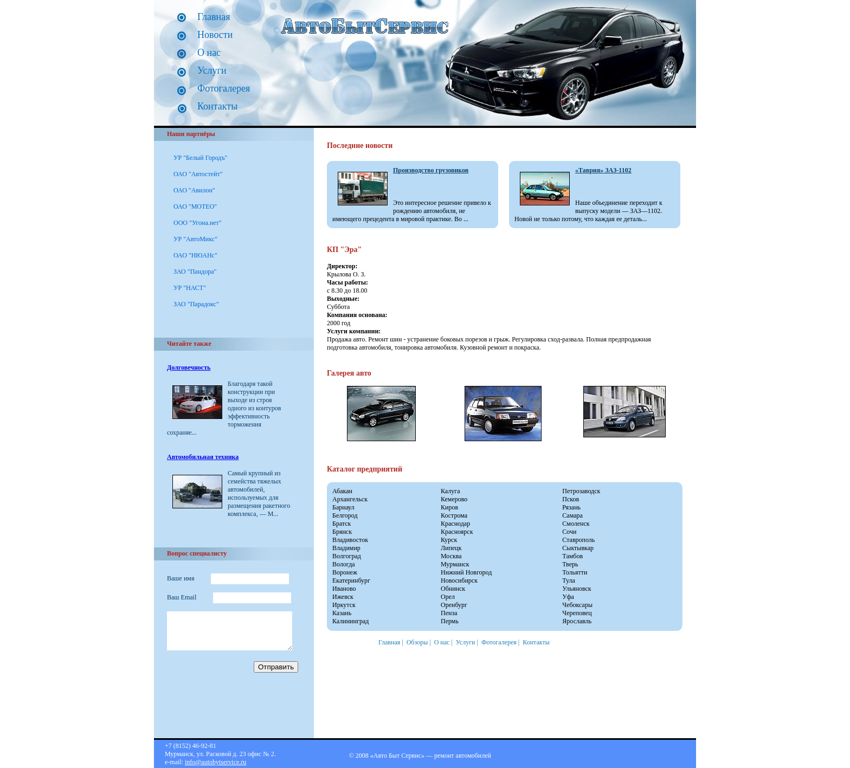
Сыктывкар (578, 548)
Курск (449, 540)
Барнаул (343, 507)
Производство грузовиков (430, 170)
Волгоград (346, 556)
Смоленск (575, 523)
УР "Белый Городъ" (200, 158)
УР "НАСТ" (189, 288)
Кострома (454, 515)
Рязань (571, 507)
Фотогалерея (223, 88)
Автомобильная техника (203, 457)
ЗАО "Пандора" (194, 271)
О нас (209, 52)
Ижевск (342, 597)
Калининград (350, 621)
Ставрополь (578, 540)
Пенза (449, 613)
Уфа (568, 597)
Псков (570, 499)
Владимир (346, 548)
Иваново (344, 588)
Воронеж (344, 572)
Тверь (570, 564)
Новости (215, 34)
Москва (451, 556)
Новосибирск (459, 580)
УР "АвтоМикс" (195, 239)
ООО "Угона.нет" (197, 223)
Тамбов (572, 556)
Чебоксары (577, 605)
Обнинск (453, 588)
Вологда (343, 564)
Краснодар (455, 523)
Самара (572, 515)
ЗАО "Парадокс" (196, 304)
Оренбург (454, 605)
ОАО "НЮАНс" (195, 255)
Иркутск (344, 605)
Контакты (217, 106)
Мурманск (455, 564)
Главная (213, 16)
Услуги (212, 70)
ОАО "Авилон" (194, 190)
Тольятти (574, 572)
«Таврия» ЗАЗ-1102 (603, 170)
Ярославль (576, 621)
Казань (341, 613)
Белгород (345, 515)
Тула (568, 580)
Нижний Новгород (466, 572)
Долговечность (188, 367)
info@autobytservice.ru (215, 762)
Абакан (342, 491)
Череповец (576, 613)
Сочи (569, 531)
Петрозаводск (581, 491)
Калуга (450, 491)
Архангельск (350, 499)
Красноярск (457, 531)
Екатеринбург (351, 580)
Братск (341, 523)
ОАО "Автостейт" (198, 174)
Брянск (342, 531)
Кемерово (454, 499)
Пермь (450, 621)
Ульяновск (576, 588)
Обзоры (417, 642)
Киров (449, 507)
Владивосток (350, 540)
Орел (448, 597)
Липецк (451, 548)
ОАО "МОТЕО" (195, 206)
